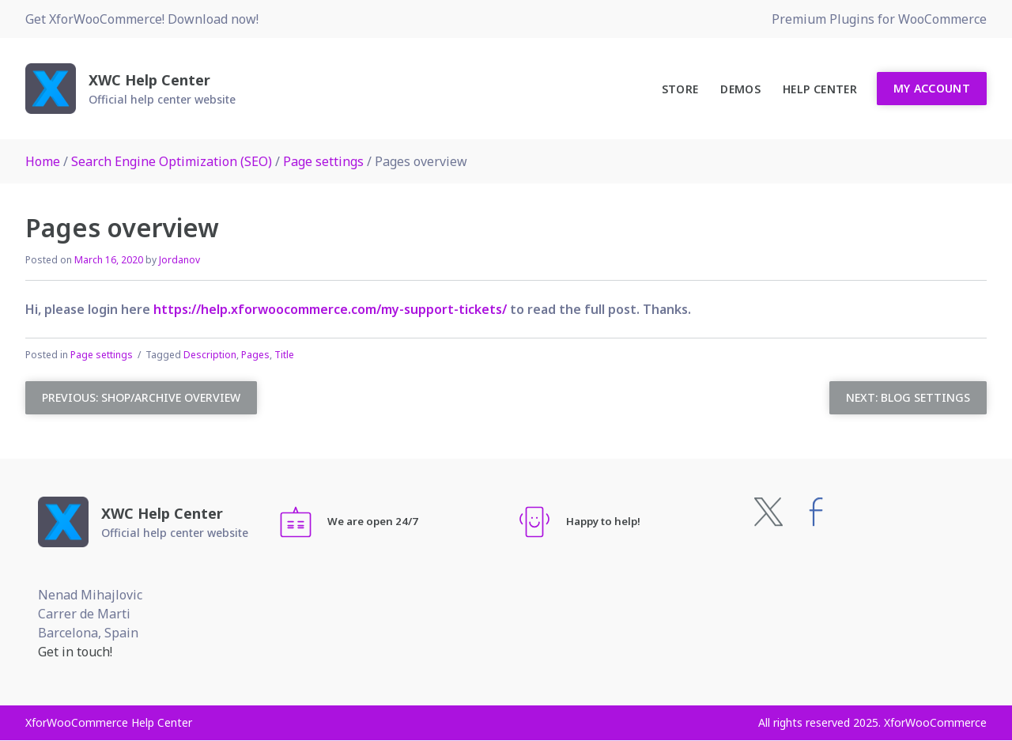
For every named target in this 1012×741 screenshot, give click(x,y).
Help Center (820, 88)
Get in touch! (75, 651)
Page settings (323, 161)
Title (284, 354)
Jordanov (179, 260)
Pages (255, 354)
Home (42, 161)
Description (209, 354)
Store (680, 88)
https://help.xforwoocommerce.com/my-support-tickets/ (330, 309)
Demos (740, 88)
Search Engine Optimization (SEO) (171, 161)
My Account (932, 88)
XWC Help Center (149, 79)
